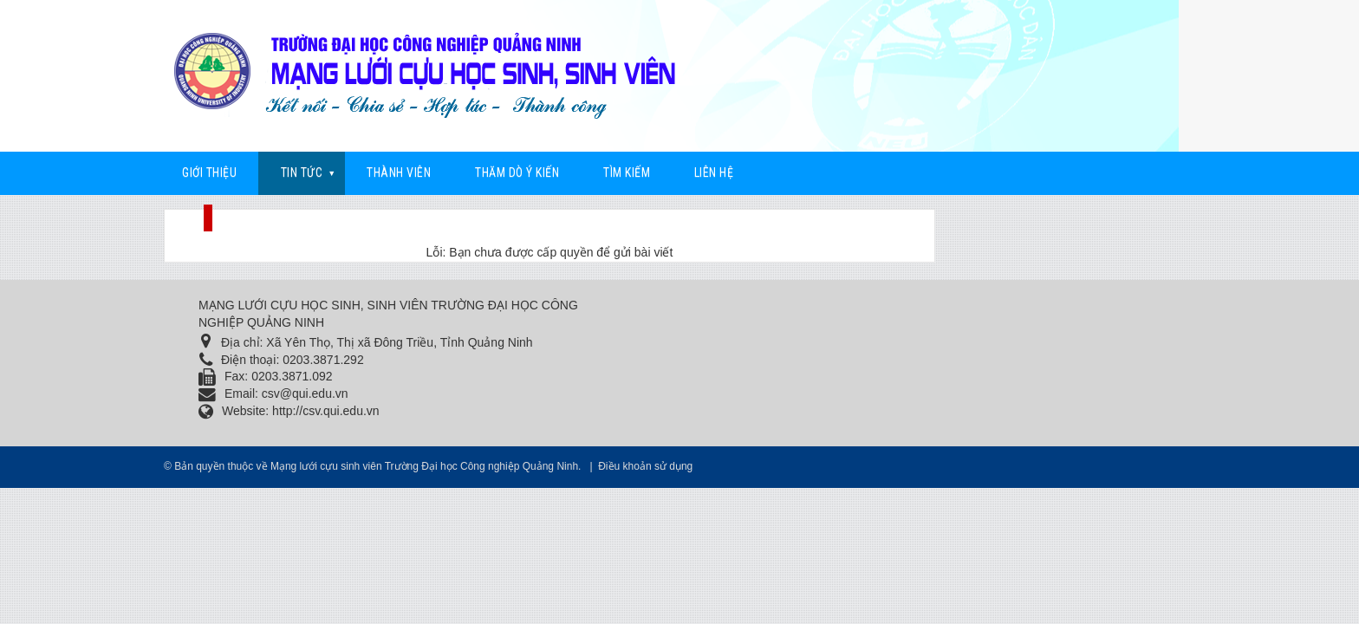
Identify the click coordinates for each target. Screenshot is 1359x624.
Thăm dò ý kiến (517, 172)
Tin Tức (302, 172)
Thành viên (399, 172)
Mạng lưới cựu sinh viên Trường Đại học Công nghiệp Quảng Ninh (424, 466)
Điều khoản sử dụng (645, 466)
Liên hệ (714, 172)
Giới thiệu (209, 172)
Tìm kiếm (626, 172)
